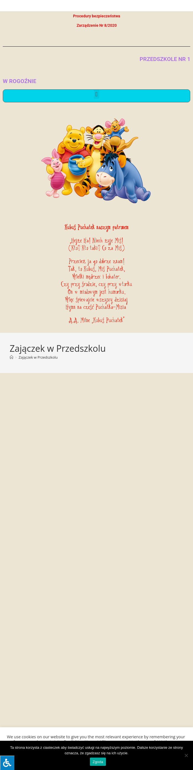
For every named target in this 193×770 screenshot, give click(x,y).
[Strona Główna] (11, 357)
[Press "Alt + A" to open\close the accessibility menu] (7, 763)
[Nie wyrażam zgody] (186, 755)
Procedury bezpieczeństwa (96, 16)
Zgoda (98, 762)
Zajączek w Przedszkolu (38, 357)
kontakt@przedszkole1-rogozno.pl (47, 678)
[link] (3, 697)
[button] (96, 94)
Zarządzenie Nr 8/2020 (97, 25)
